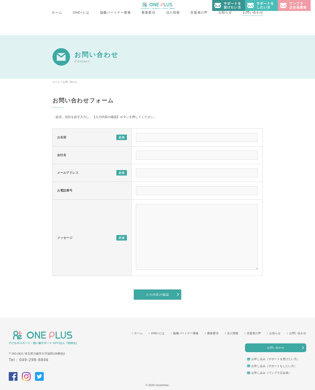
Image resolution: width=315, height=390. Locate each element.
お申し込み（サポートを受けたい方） (275, 359)
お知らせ (225, 29)
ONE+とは (81, 29)
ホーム (56, 29)
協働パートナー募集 (115, 29)
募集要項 (148, 29)
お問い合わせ (253, 29)
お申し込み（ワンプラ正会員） (271, 372)
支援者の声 (199, 29)
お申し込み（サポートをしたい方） (274, 366)
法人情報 (173, 29)
